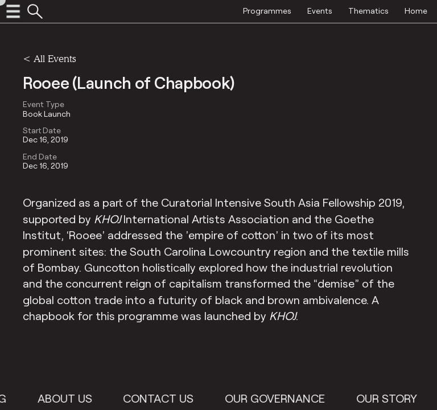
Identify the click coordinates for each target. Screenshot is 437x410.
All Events (55, 58)
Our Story (391, 398)
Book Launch (47, 113)
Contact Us (164, 398)
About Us (70, 398)
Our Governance (280, 398)
